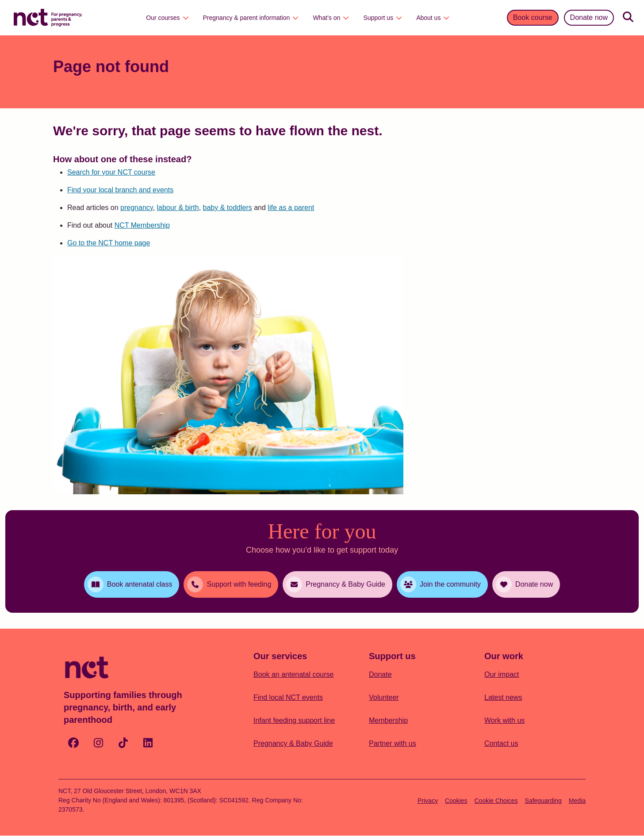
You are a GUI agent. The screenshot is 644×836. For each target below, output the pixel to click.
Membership (388, 720)
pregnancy (136, 207)
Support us (382, 17)
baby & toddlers (227, 207)
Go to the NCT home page (108, 243)
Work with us (504, 720)
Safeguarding (543, 800)
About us (432, 17)
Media (577, 800)
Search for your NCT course (111, 172)
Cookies (456, 800)
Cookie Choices (496, 800)
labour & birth (178, 207)
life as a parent (291, 207)
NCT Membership (142, 225)
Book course (532, 17)
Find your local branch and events (120, 190)
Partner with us (392, 743)
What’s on (331, 17)
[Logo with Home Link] (48, 17)
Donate (380, 674)
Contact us (501, 743)
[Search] (628, 17)
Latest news (503, 697)
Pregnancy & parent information (251, 17)
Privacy (428, 800)
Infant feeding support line (294, 720)
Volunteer (384, 697)
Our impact (501, 674)
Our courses (167, 17)
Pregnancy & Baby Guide (293, 743)
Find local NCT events (288, 697)
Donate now (589, 17)
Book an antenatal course (293, 674)
